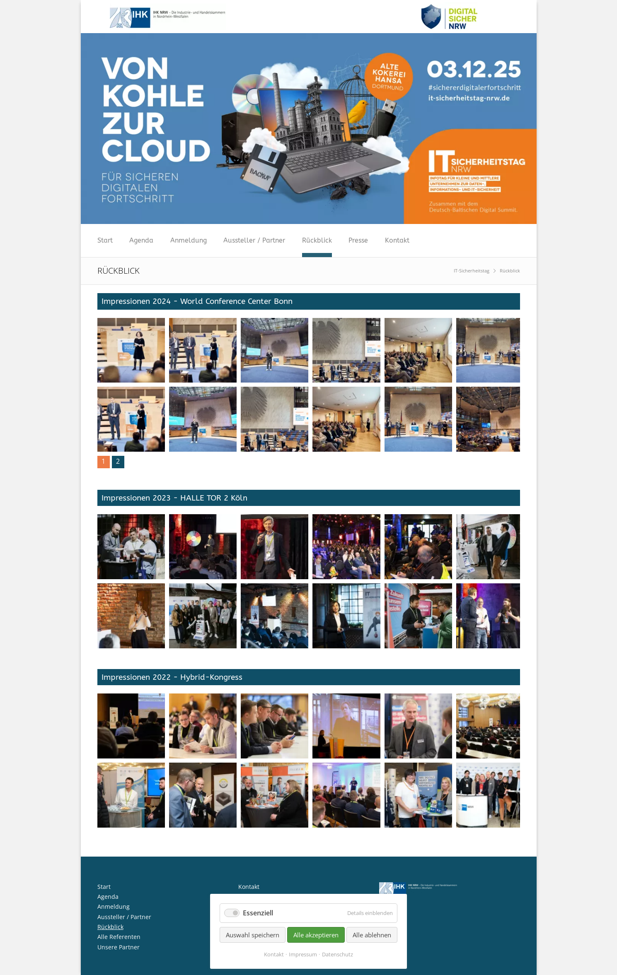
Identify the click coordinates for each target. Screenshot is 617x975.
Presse (358, 240)
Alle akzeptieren (316, 935)
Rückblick (317, 240)
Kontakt (397, 240)
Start (105, 240)
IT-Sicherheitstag (471, 270)
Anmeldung (188, 240)
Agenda (141, 240)
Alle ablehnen (372, 935)
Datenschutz (337, 954)
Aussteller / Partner (254, 240)
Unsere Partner (118, 947)
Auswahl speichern (252, 935)
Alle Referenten (118, 937)
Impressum (303, 954)
